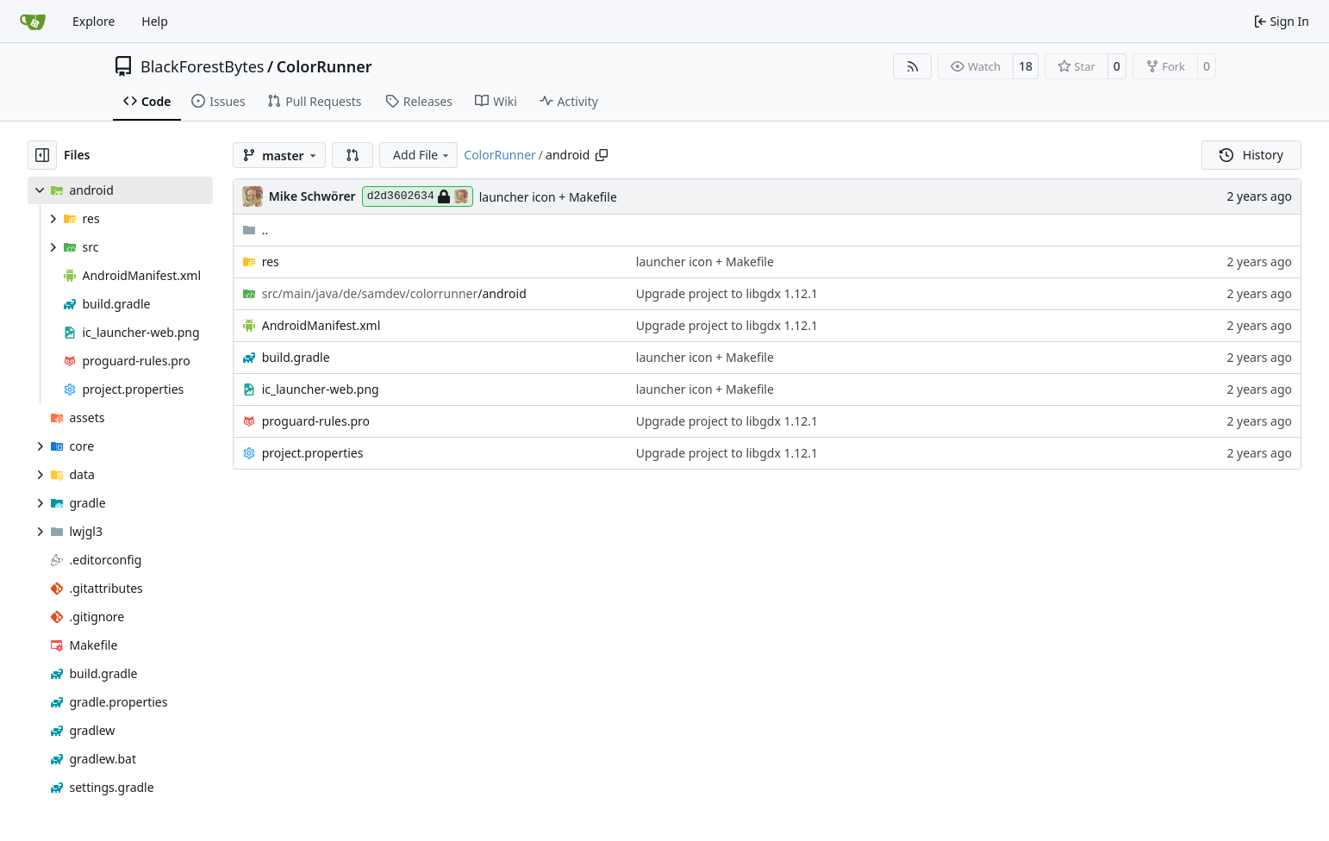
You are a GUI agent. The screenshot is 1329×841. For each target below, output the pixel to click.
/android (394, 293)
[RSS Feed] (913, 66)
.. (255, 229)
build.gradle (296, 357)
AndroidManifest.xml (321, 325)
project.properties (313, 453)
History (1251, 154)
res (270, 261)
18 (1026, 66)
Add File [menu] (422, 154)
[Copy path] (602, 155)
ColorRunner (324, 66)
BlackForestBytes (202, 66)
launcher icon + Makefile (548, 197)
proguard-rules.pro (316, 421)
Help (154, 21)
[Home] (33, 21)
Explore (93, 21)
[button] (352, 155)
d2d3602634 (417, 196)
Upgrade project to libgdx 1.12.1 (727, 293)
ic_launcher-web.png (320, 389)
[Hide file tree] (42, 155)
